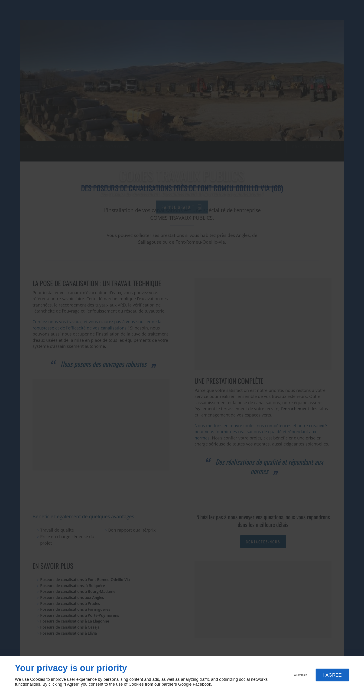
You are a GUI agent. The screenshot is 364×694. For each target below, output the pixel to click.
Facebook (202, 684)
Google (185, 684)
